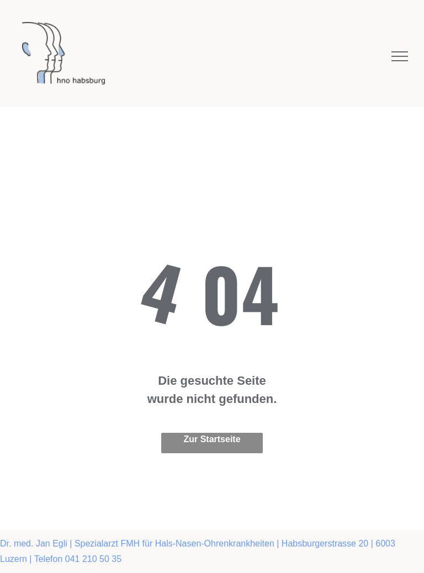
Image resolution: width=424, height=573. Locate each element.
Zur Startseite (211, 439)
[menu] (399, 56)
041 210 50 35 (93, 559)
